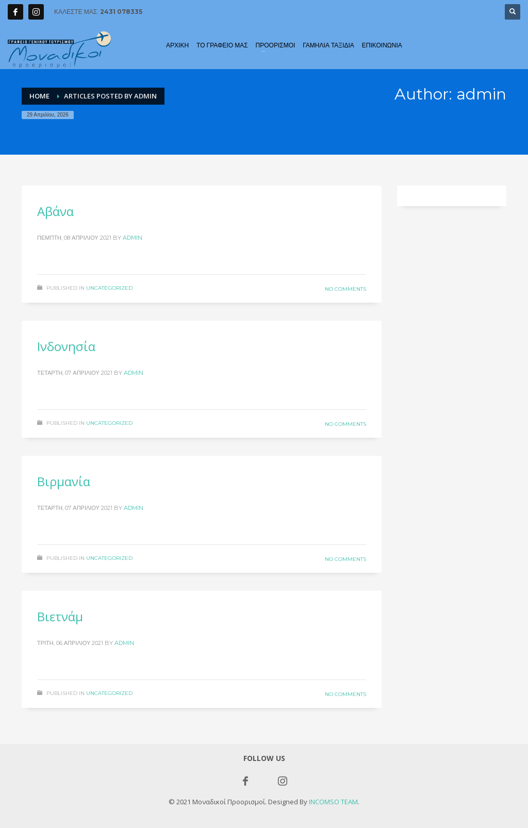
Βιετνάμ (60, 616)
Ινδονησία (66, 346)
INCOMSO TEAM (333, 801)
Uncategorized (109, 288)
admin (132, 237)
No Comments (345, 289)
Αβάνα (55, 211)
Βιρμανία (63, 481)
